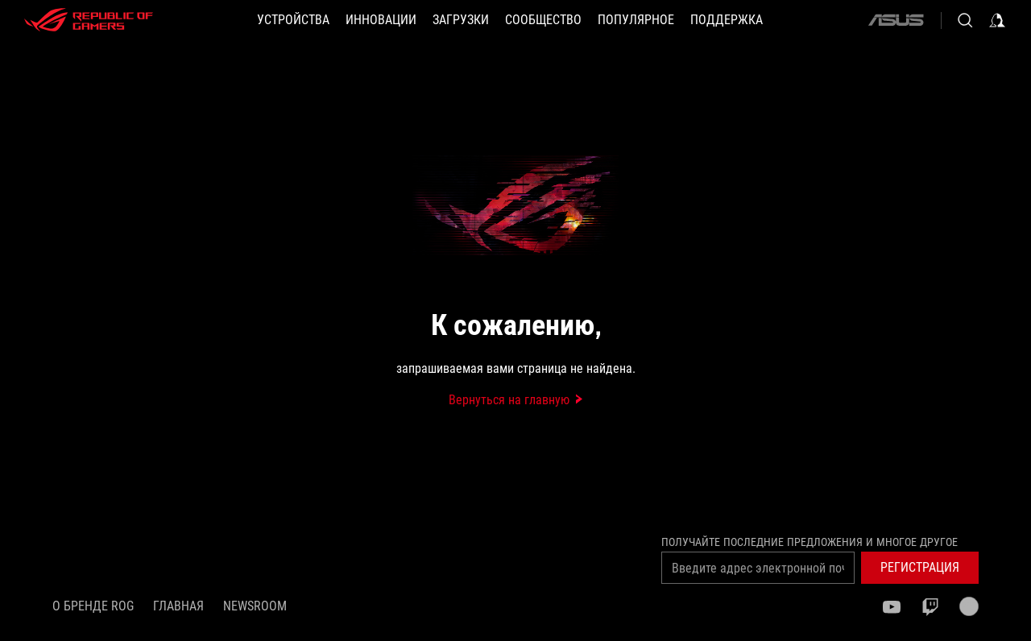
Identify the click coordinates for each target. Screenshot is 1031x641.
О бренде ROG (93, 606)
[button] (293, 20)
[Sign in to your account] (997, 20)
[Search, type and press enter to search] (965, 20)
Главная (178, 606)
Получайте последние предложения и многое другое (809, 542)
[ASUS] (895, 20)
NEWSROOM (255, 606)
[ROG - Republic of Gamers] (88, 20)
